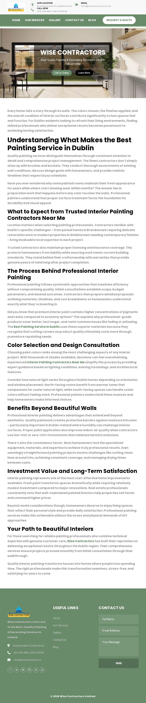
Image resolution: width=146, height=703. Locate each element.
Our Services (34, 20)
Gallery (55, 20)
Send (119, 663)
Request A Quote (119, 20)
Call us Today (62, 73)
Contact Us (74, 20)
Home (16, 20)
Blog (92, 20)
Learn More (84, 73)
